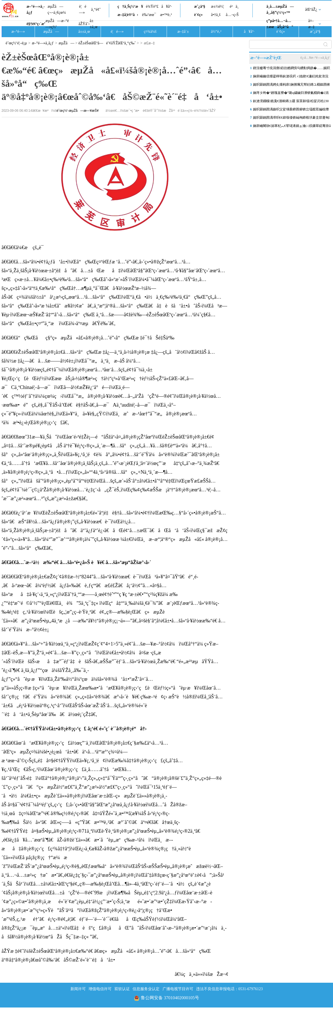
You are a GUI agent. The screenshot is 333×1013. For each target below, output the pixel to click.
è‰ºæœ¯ (149, 15)
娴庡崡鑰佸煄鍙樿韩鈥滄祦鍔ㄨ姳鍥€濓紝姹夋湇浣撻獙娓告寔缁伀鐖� (290, 77)
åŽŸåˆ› (84, 24)
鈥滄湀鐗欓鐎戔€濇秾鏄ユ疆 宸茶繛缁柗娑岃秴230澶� (291, 102)
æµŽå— (51, 31)
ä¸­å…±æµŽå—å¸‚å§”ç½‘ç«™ (280, 9)
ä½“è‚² (216, 31)
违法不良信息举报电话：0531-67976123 (229, 989)
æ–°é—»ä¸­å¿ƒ (36, 9)
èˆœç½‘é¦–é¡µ (16, 43)
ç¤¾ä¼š (150, 31)
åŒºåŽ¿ (311, 9)
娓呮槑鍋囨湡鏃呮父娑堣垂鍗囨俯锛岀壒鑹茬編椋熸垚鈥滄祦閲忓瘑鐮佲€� (291, 110)
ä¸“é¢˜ (96, 9)
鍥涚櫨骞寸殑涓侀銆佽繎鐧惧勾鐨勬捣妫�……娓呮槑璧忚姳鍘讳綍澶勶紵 (291, 69)
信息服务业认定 (146, 989)
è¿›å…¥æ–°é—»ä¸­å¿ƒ (314, 57)
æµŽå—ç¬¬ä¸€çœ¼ (57, 9)
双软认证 (122, 989)
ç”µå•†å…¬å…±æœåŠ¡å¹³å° (279, 24)
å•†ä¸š (215, 15)
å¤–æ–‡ (311, 24)
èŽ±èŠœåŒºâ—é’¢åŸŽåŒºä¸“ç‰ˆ (107, 43)
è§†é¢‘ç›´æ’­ (36, 24)
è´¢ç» (200, 15)
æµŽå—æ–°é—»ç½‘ (57, 24)
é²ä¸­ (234, 6)
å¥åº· (166, 6)
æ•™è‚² (166, 15)
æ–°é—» (18, 31)
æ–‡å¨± (183, 31)
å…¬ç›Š (232, 15)
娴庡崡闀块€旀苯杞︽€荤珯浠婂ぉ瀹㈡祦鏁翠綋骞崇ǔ (292, 126)
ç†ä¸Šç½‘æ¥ (130, 6)
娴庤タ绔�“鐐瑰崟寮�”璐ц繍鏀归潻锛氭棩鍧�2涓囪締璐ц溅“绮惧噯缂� (291, 94)
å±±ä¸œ (94, 24)
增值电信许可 (100, 989)
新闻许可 (78, 989)
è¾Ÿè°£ (152, 6)
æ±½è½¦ (217, 6)
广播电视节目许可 (178, 989)
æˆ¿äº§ (199, 6)
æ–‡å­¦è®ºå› (127, 15)
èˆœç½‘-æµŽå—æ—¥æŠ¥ (78, 111)
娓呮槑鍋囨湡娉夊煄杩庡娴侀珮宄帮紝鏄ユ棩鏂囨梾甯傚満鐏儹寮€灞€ (291, 86)
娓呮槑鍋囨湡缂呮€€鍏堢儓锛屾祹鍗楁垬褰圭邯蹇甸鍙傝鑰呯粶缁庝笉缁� (291, 119)
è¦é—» (82, 9)
